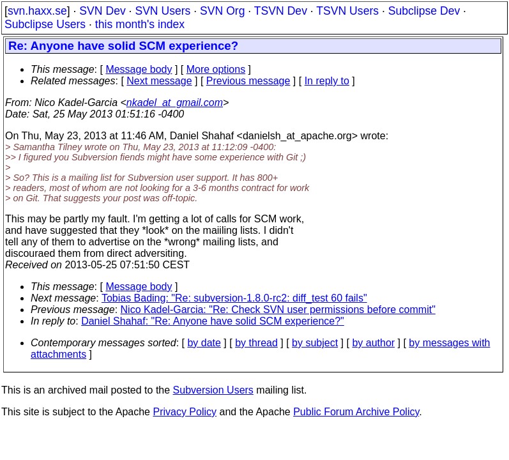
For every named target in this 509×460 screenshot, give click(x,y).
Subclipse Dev (424, 10)
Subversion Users (213, 390)
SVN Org (222, 10)
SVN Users (162, 10)
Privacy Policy (185, 411)
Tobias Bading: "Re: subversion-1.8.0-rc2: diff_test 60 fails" (234, 298)
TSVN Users (347, 10)
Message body (138, 69)
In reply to (327, 80)
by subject (315, 342)
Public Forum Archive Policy (356, 411)
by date (203, 342)
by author (373, 342)
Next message (159, 80)
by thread (256, 342)
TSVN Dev (280, 10)
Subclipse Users (45, 24)
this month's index (140, 24)
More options (216, 69)
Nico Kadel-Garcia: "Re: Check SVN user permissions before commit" (278, 309)
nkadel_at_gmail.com (174, 102)
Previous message (248, 80)
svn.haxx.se (37, 10)
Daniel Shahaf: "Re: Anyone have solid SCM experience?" (212, 321)
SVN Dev (102, 10)
